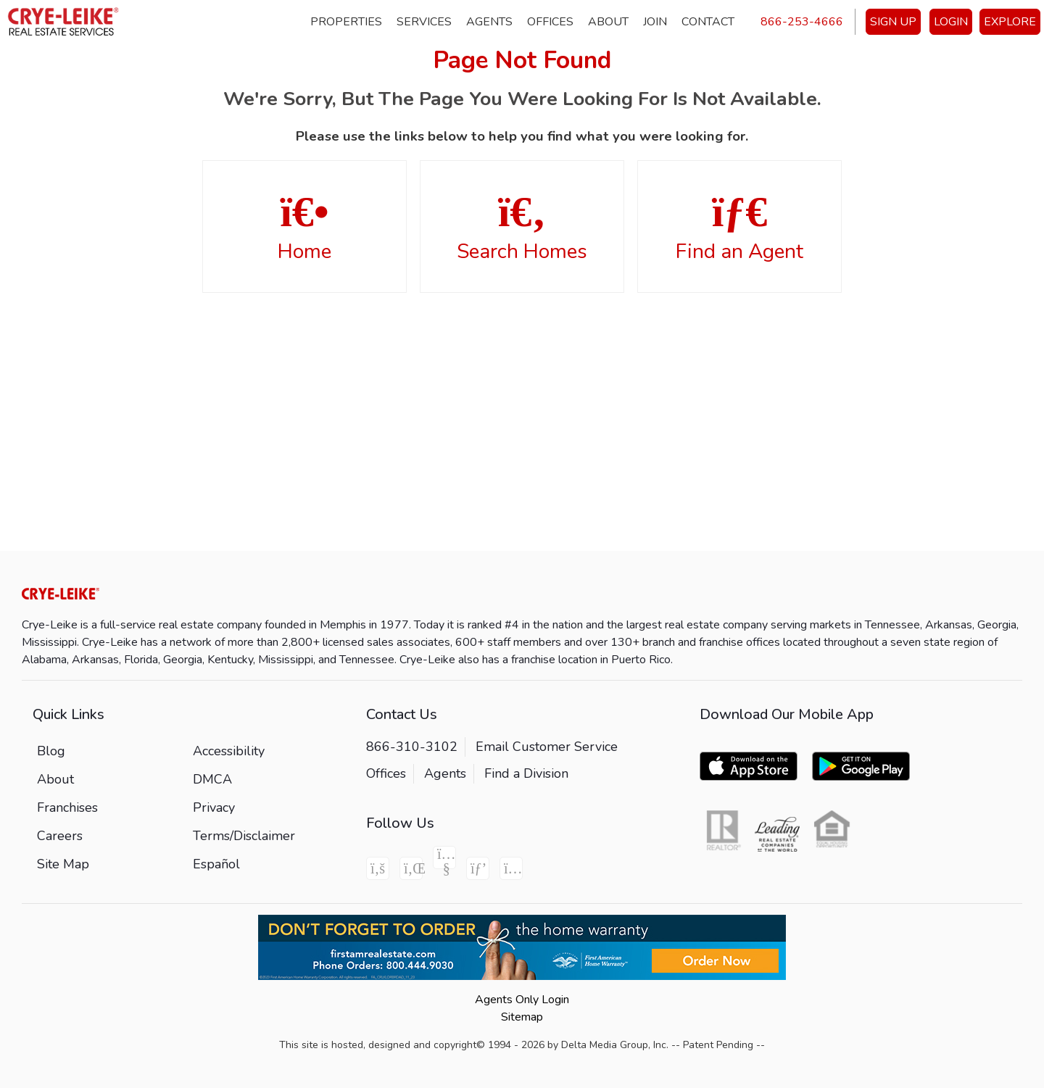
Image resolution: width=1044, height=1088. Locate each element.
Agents (489, 22)
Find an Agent (739, 227)
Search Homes (522, 227)
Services (424, 22)
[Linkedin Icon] (411, 868)
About (608, 22)
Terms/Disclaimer (244, 835)
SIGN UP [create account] (893, 22)
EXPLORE (1010, 22)
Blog (51, 751)
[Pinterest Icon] (477, 868)
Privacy (214, 807)
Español (216, 864)
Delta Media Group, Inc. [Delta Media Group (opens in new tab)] (614, 1045)
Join (655, 22)
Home (305, 227)
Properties (346, 22)
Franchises (67, 807)
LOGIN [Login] (951, 22)
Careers (60, 835)
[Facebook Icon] (377, 868)
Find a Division (526, 773)
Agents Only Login (522, 1000)
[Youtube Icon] (444, 857)
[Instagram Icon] (511, 868)
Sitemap (522, 1017)
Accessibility (229, 751)
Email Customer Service (547, 746)
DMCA (212, 779)
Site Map (63, 864)
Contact (708, 22)
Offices (550, 22)
